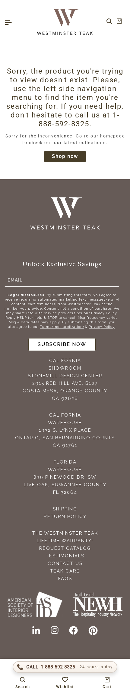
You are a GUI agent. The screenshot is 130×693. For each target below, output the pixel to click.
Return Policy (65, 516)
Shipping (65, 509)
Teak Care (65, 571)
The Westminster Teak (65, 533)
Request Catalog (65, 548)
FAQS (65, 578)
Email (15, 280)
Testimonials (65, 556)
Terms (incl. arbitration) (62, 327)
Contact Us (65, 563)
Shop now (65, 156)
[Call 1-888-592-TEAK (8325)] (65, 667)
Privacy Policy (102, 327)
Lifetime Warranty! (65, 540)
